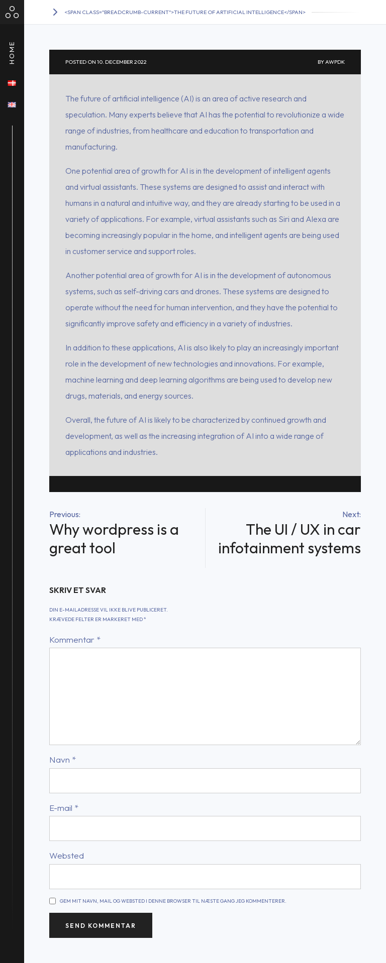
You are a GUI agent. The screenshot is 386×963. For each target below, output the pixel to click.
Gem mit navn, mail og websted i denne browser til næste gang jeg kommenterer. (173, 901)
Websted (66, 855)
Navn (62, 759)
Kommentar (75, 639)
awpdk (335, 61)
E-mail (63, 807)
